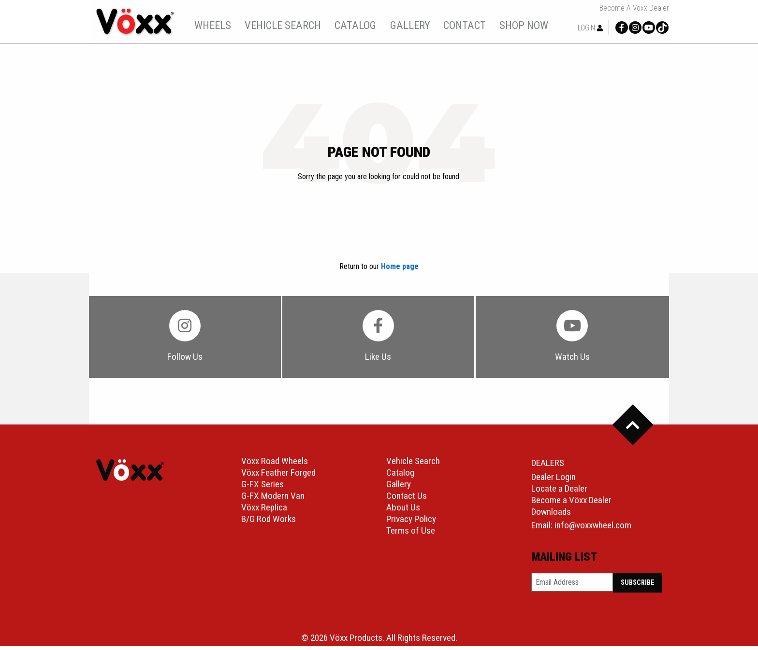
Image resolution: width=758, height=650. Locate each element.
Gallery (398, 488)
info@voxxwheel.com (592, 529)
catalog (361, 25)
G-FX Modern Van (273, 499)
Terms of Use (410, 534)
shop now (529, 25)
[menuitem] (218, 25)
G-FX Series (262, 488)
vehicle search (288, 25)
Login (590, 27)
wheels (218, 25)
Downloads (551, 515)
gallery (415, 25)
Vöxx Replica (264, 511)
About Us (403, 511)
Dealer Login (553, 480)
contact (470, 25)
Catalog (400, 476)
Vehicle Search (413, 464)
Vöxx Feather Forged (278, 476)
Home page (400, 266)
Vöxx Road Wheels (274, 464)
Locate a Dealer (559, 492)
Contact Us (406, 499)
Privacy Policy (411, 522)
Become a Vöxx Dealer (634, 8)
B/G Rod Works (268, 522)
